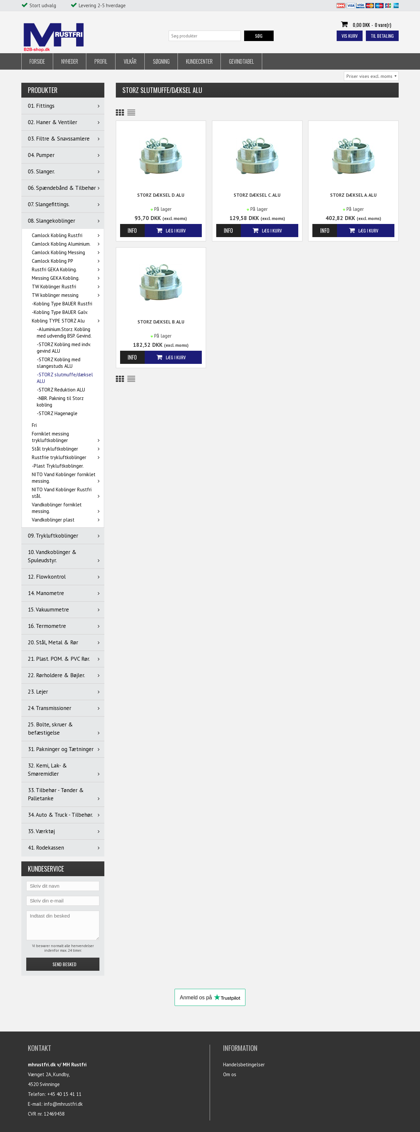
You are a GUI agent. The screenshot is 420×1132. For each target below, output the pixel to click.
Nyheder (69, 61)
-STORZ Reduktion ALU (61, 390)
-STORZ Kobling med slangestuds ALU (58, 362)
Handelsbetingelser (244, 1064)
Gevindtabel (241, 61)
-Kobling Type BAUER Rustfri (62, 303)
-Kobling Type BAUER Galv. (60, 312)
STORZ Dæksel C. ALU (257, 195)
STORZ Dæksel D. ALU (160, 195)
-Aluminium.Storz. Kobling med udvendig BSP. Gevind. (64, 332)
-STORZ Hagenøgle (57, 413)
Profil (100, 61)
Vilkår (130, 61)
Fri (34, 425)
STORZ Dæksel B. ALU (160, 322)
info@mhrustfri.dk (63, 1104)
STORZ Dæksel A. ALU (353, 195)
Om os (229, 1074)
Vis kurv (350, 35)
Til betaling (382, 35)
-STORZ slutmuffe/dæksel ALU (65, 377)
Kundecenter (199, 61)
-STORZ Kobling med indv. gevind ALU (64, 347)
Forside (37, 61)
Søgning (161, 61)
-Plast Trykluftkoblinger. (58, 466)
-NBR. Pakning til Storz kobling (60, 401)
